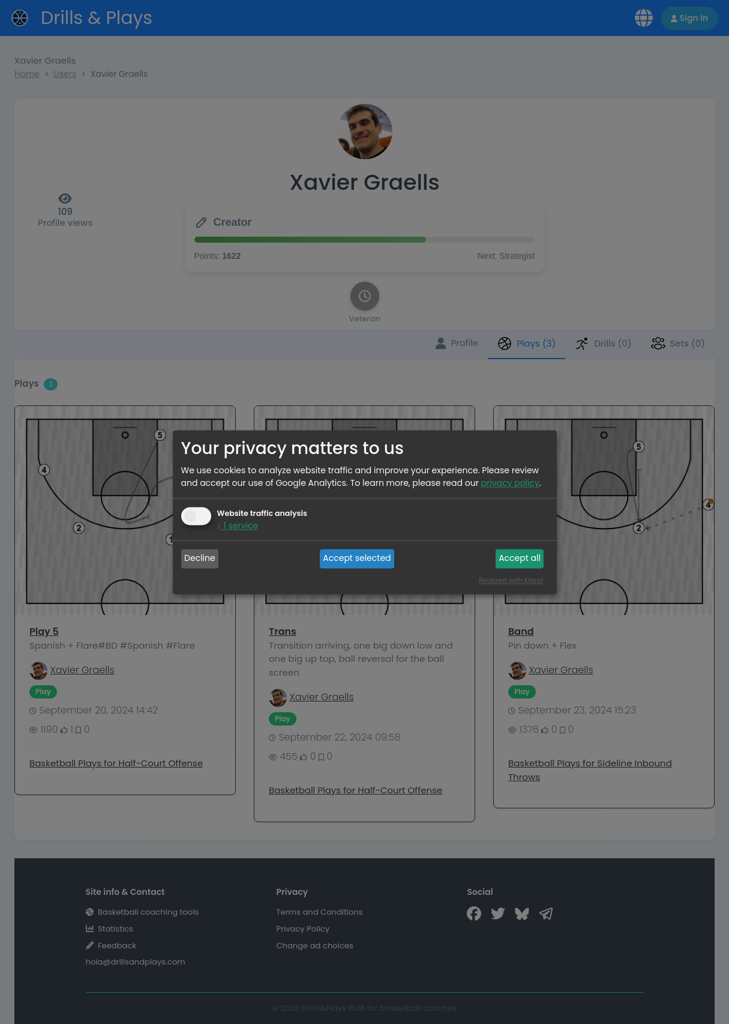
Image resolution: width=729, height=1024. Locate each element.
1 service (238, 526)
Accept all (520, 559)
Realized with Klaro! (511, 580)
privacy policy (510, 483)
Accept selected (357, 559)
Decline (199, 559)
